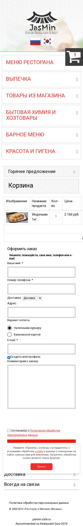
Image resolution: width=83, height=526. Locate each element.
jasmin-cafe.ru (42, 519)
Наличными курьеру (24, 328)
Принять (41, 466)
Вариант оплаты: (18, 320)
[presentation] (41, 417)
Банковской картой (24, 334)
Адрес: (12, 303)
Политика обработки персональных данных (39, 502)
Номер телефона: (20, 280)
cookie (39, 451)
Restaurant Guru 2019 (53, 523)
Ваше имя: (15, 263)
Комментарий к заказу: (23, 361)
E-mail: (12, 340)
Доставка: (14, 297)
